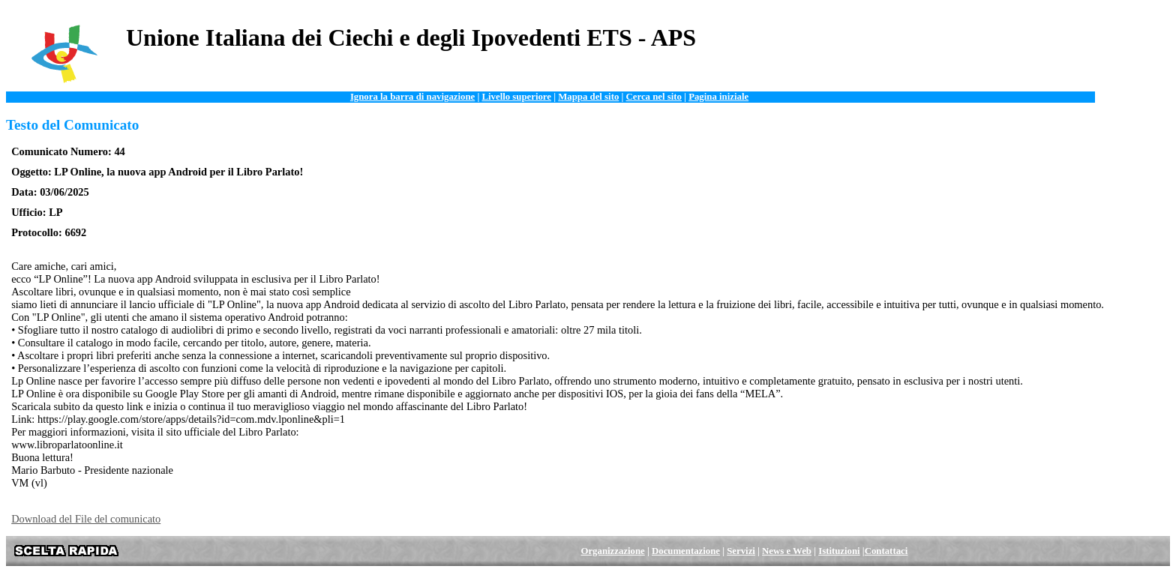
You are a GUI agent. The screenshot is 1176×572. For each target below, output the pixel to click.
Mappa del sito (588, 96)
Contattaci (886, 551)
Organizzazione (612, 551)
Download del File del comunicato (85, 519)
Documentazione (686, 551)
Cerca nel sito (654, 96)
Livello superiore (516, 96)
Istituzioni (839, 551)
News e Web (787, 551)
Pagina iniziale (718, 96)
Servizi (741, 551)
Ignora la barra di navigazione (412, 96)
